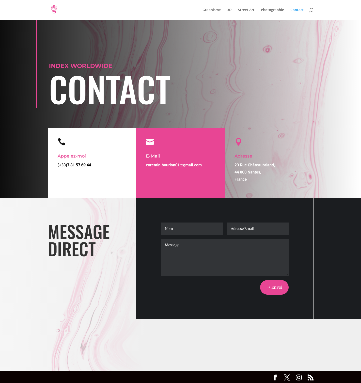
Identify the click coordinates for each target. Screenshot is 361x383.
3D (229, 10)
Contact (297, 10)
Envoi (276, 287)
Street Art (246, 10)
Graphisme (212, 10)
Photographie (272, 10)
